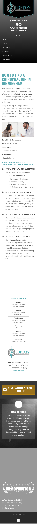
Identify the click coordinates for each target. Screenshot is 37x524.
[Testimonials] (18, 421)
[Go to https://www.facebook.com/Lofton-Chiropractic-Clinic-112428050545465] (17, 24)
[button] (18, 390)
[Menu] (18, 520)
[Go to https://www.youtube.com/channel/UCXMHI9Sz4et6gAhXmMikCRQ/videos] (20, 24)
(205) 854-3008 (18, 20)
